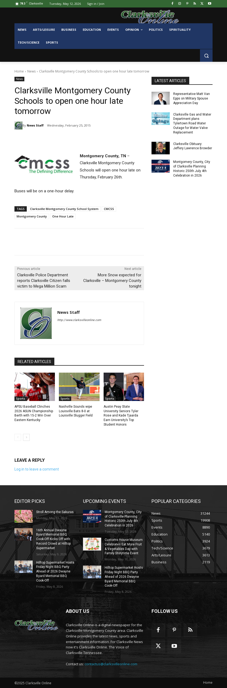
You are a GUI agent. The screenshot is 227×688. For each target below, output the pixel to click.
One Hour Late (63, 216)
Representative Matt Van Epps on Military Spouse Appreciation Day (191, 98)
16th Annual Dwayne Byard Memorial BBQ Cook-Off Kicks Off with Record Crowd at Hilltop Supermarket (53, 539)
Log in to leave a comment (36, 469)
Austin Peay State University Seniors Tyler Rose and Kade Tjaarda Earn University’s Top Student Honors (121, 415)
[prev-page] (17, 437)
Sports (20, 398)
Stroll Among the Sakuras (55, 512)
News (31, 71)
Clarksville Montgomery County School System (64, 209)
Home (19, 71)
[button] (206, 55)
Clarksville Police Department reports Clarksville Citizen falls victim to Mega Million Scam (43, 281)
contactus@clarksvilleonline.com (111, 664)
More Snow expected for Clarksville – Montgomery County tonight (112, 281)
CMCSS (109, 209)
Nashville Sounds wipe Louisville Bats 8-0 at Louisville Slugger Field (76, 411)
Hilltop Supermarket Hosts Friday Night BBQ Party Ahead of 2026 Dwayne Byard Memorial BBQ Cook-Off (55, 571)
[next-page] (26, 437)
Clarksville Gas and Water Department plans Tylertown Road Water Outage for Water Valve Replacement (192, 123)
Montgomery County (32, 216)
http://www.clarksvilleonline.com (79, 320)
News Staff (35, 125)
